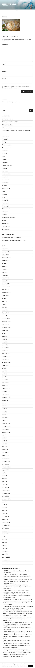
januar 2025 (5, 281)
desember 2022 (6, 353)
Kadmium (4, 185)
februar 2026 (5, 249)
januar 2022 (5, 385)
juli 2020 (4, 438)
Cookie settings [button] (23, 666)
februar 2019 (5, 487)
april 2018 (4, 510)
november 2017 (6, 525)
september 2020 (6, 432)
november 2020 (6, 426)
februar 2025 (5, 278)
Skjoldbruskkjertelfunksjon (8, 217)
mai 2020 (4, 443)
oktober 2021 (5, 394)
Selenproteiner (6, 209)
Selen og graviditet (7, 127)
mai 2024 (4, 304)
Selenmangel (5, 206)
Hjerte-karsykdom (6, 174)
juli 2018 (4, 502)
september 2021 (6, 397)
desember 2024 (6, 283)
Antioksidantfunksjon (7, 147)
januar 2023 (5, 350)
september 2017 (6, 531)
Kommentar (5, 44)
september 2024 (6, 292)
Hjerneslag (4, 171)
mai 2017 (4, 542)
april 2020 (4, 446)
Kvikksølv (4, 194)
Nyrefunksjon (5, 200)
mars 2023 (5, 345)
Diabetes (4, 159)
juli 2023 (4, 333)
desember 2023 (6, 318)
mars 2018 (4, 513)
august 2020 (5, 435)
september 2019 (6, 467)
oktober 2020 (5, 429)
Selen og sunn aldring (7, 119)
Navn (4, 64)
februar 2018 (5, 516)
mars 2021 (4, 414)
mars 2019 (4, 484)
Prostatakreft (5, 203)
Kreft (3, 191)
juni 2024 (4, 301)
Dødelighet (5, 162)
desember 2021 (6, 388)
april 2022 (4, 377)
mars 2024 (5, 310)
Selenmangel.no (10, 4)
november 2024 (6, 286)
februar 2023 (5, 347)
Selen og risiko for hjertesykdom (10, 122)
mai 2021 (4, 409)
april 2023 (4, 342)
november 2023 (6, 321)
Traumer (4, 220)
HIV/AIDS (4, 168)
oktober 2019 (5, 464)
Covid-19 (4, 153)
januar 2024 (5, 315)
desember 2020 (6, 423)
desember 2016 (6, 557)
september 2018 (6, 499)
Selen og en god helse (7, 124)
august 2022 (5, 365)
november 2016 (6, 560)
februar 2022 (5, 382)
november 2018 (6, 493)
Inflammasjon (5, 182)
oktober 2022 (5, 359)
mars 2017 (4, 548)
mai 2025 (4, 269)
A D (3, 237)
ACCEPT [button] (30, 666)
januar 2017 (5, 554)
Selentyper (5, 211)
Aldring (4, 142)
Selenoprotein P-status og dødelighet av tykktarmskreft (16, 130)
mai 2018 (4, 507)
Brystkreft (4, 150)
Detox (3, 156)
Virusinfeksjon (5, 229)
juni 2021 (4, 406)
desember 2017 (6, 522)
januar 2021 (5, 420)
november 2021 (6, 391)
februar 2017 (5, 551)
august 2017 (5, 534)
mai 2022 (4, 374)
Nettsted (4, 78)
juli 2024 (4, 298)
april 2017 (4, 545)
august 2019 (5, 470)
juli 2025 (4, 263)
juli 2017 (4, 536)
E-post (4, 71)
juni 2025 (4, 266)
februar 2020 (5, 452)
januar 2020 (5, 455)
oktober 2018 (5, 496)
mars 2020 (5, 449)
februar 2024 (5, 313)
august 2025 (5, 260)
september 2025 (6, 257)
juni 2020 (4, 440)
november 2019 (6, 461)
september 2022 (6, 362)
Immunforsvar (5, 179)
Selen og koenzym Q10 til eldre (13, 237)
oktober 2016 (5, 563)
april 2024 (4, 307)
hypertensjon (5, 177)
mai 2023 (4, 339)
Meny (17, 11)
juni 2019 (4, 475)
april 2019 (4, 481)
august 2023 (5, 330)
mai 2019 (4, 478)
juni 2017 (4, 539)
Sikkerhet (4, 214)
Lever (3, 197)
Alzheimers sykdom (7, 145)
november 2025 (6, 252)
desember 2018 (6, 490)
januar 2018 (5, 519)
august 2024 (5, 295)
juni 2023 (4, 336)
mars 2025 (5, 275)
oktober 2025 (5, 254)
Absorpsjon (5, 139)
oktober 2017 (5, 528)
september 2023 (6, 327)
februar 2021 (5, 417)
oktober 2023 (5, 324)
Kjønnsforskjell (6, 188)
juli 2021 (4, 403)
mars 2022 (5, 379)
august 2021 (5, 400)
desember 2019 (6, 458)
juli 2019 (4, 472)
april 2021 (4, 411)
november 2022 (6, 356)
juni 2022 (4, 371)
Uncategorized (6, 226)
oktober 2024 (5, 289)
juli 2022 (4, 368)
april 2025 (4, 272)
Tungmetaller (5, 223)
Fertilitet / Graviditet (7, 165)
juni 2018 (4, 504)
